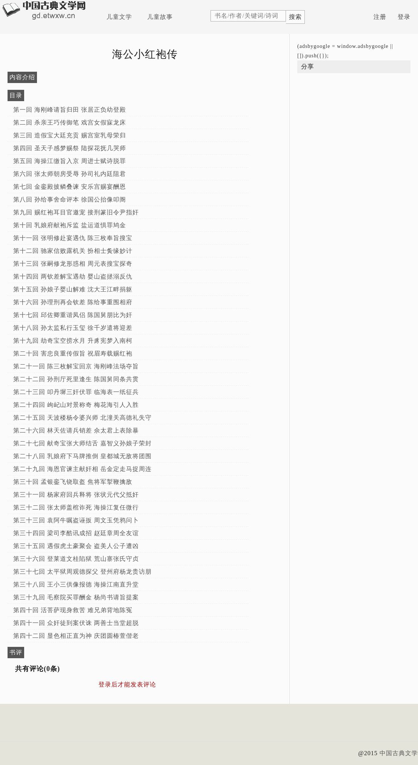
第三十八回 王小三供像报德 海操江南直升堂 (76, 584)
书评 (15, 652)
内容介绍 (22, 77)
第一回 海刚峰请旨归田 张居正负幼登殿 (69, 109)
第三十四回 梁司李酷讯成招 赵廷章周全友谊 (76, 533)
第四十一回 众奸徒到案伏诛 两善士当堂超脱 (76, 623)
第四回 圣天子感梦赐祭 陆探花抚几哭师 (69, 148)
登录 (404, 17)
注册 (379, 17)
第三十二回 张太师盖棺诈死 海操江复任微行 (76, 507)
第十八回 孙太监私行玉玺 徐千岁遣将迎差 (72, 328)
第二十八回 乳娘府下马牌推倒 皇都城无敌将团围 (82, 456)
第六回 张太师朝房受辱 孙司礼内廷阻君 (69, 174)
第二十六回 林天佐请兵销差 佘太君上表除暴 (76, 430)
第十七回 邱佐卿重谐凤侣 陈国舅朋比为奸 (72, 315)
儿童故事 (160, 17)
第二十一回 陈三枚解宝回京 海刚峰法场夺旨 (76, 366)
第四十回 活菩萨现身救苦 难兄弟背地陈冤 (72, 610)
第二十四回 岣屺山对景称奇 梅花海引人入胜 (76, 405)
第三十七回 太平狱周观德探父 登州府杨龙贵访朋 (82, 571)
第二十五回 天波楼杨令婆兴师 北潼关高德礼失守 (82, 417)
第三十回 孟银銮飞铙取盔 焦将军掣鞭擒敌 (72, 482)
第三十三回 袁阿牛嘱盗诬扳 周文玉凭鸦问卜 (76, 520)
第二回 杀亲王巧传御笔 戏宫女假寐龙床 (69, 122)
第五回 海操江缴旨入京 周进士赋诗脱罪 (69, 161)
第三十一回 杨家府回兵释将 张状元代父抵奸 (76, 494)
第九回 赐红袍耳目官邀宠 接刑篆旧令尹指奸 (76, 212)
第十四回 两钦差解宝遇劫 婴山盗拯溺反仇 (72, 276)
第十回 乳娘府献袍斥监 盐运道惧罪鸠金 (69, 225)
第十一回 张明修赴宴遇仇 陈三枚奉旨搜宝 (72, 238)
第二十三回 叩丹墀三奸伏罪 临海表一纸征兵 (76, 392)
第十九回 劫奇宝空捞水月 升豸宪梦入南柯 (72, 340)
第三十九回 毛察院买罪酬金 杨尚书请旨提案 (76, 597)
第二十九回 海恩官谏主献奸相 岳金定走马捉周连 (82, 469)
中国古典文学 (399, 753)
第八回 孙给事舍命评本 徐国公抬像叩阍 (69, 199)
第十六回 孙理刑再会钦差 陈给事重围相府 (72, 302)
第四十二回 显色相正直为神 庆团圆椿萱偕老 (76, 636)
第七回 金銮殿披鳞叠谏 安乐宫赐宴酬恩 (69, 186)
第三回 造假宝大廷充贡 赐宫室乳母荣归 (69, 135)
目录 (15, 95)
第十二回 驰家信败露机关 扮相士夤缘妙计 (72, 251)
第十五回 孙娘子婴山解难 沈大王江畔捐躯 (72, 289)
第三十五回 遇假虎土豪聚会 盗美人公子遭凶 (76, 546)
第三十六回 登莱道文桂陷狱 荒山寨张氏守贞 (76, 559)
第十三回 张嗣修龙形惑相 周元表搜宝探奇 (72, 263)
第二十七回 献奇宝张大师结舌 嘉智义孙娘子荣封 (82, 443)
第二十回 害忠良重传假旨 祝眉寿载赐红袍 (72, 353)
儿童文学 (119, 17)
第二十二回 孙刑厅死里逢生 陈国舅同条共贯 (76, 379)
